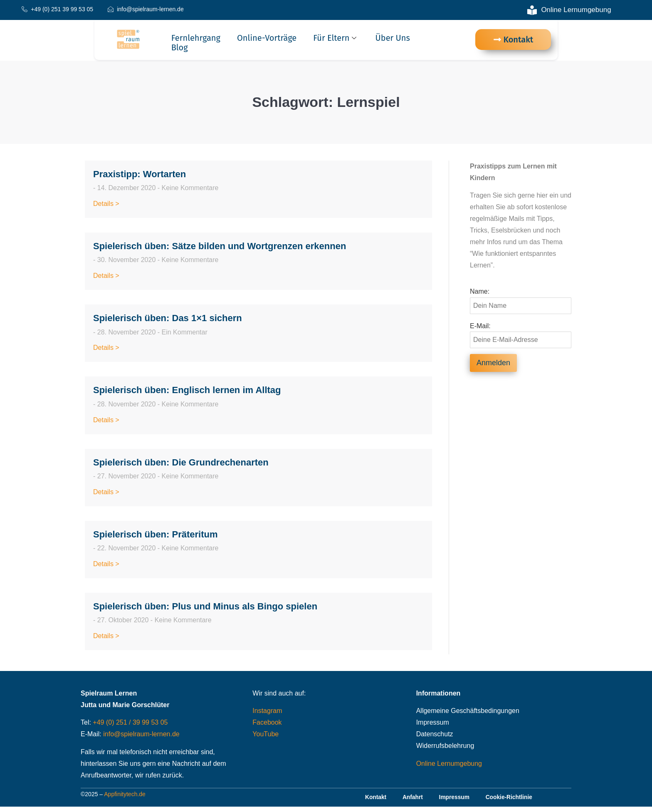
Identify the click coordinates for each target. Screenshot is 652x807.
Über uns (392, 38)
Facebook (267, 722)
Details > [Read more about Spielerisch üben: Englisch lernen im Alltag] (106, 419)
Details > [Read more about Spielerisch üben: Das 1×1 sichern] (106, 347)
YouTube (265, 734)
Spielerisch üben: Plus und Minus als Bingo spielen (205, 606)
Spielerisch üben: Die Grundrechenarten (181, 462)
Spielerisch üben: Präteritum (155, 534)
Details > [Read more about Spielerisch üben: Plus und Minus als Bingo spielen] (106, 635)
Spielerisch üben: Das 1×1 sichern (167, 318)
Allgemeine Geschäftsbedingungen (467, 710)
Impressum (432, 722)
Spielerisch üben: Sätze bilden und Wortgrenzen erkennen (219, 246)
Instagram (267, 710)
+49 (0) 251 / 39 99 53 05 (130, 722)
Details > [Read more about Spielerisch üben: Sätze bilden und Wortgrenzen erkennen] (106, 275)
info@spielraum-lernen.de (141, 734)
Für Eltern (335, 38)
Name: (479, 291)
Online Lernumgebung (449, 763)
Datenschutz (434, 734)
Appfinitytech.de (125, 794)
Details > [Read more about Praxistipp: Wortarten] (106, 203)
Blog (179, 47)
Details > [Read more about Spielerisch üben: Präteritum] (106, 563)
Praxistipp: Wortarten (139, 174)
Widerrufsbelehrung (445, 745)
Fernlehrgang (195, 38)
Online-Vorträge (266, 38)
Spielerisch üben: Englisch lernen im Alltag (187, 390)
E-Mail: (480, 326)
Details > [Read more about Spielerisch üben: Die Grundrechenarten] (106, 491)
